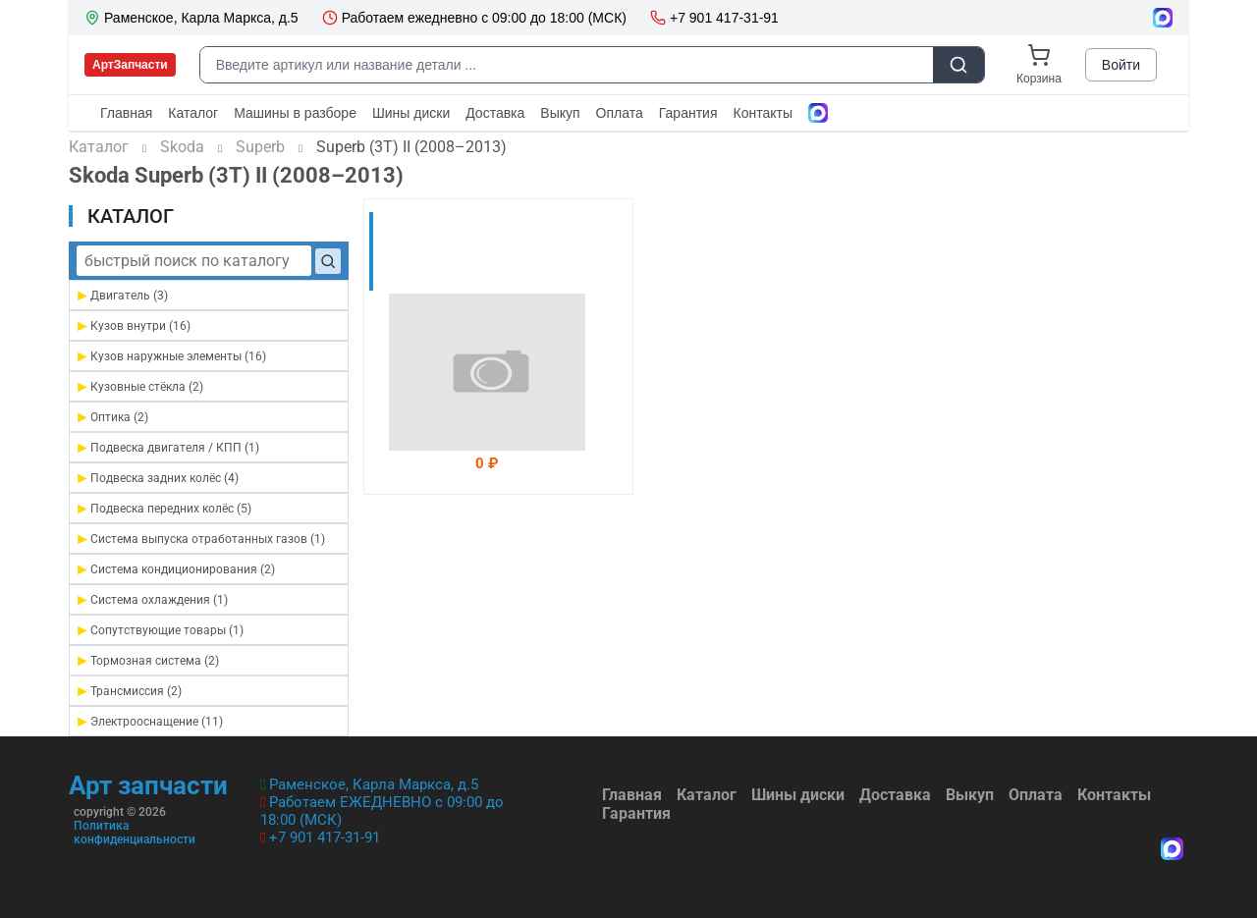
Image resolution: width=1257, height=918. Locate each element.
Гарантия (636, 813)
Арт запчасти (148, 785)
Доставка (895, 794)
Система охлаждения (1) (151, 599)
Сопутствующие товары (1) (159, 630)
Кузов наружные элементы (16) (170, 356)
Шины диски (798, 794)
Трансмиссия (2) (128, 690)
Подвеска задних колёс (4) (157, 477)
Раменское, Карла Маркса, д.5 (373, 784)
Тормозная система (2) (147, 660)
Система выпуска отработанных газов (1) (200, 538)
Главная (632, 794)
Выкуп (970, 794)
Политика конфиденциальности (134, 832)
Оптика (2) (111, 416)
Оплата (1036, 794)
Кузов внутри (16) (133, 325)
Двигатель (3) (121, 295)
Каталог (707, 794)
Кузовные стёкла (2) (139, 386)
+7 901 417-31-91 (324, 837)
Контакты (1114, 794)
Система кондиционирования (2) (175, 569)
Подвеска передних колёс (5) (163, 508)
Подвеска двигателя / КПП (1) (167, 447)
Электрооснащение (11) (149, 721)
